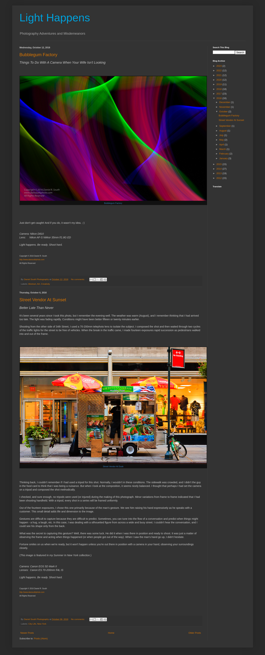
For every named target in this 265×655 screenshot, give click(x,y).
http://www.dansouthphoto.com (32, 260)
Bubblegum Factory (38, 54)
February (224, 153)
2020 (219, 79)
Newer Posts (27, 632)
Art (38, 284)
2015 (219, 164)
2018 (219, 89)
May (221, 139)
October (223, 111)
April (222, 144)
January (223, 158)
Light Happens (55, 17)
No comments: (78, 279)
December (225, 102)
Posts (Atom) (41, 638)
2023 (219, 66)
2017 (219, 93)
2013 (219, 173)
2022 (219, 70)
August (223, 130)
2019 (219, 84)
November (225, 107)
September (225, 126)
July (221, 135)
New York (41, 624)
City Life (32, 624)
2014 (219, 168)
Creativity (45, 284)
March (223, 149)
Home (111, 632)
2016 (219, 98)
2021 (219, 75)
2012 (219, 178)
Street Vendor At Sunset (43, 299)
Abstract (32, 284)
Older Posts (195, 632)
